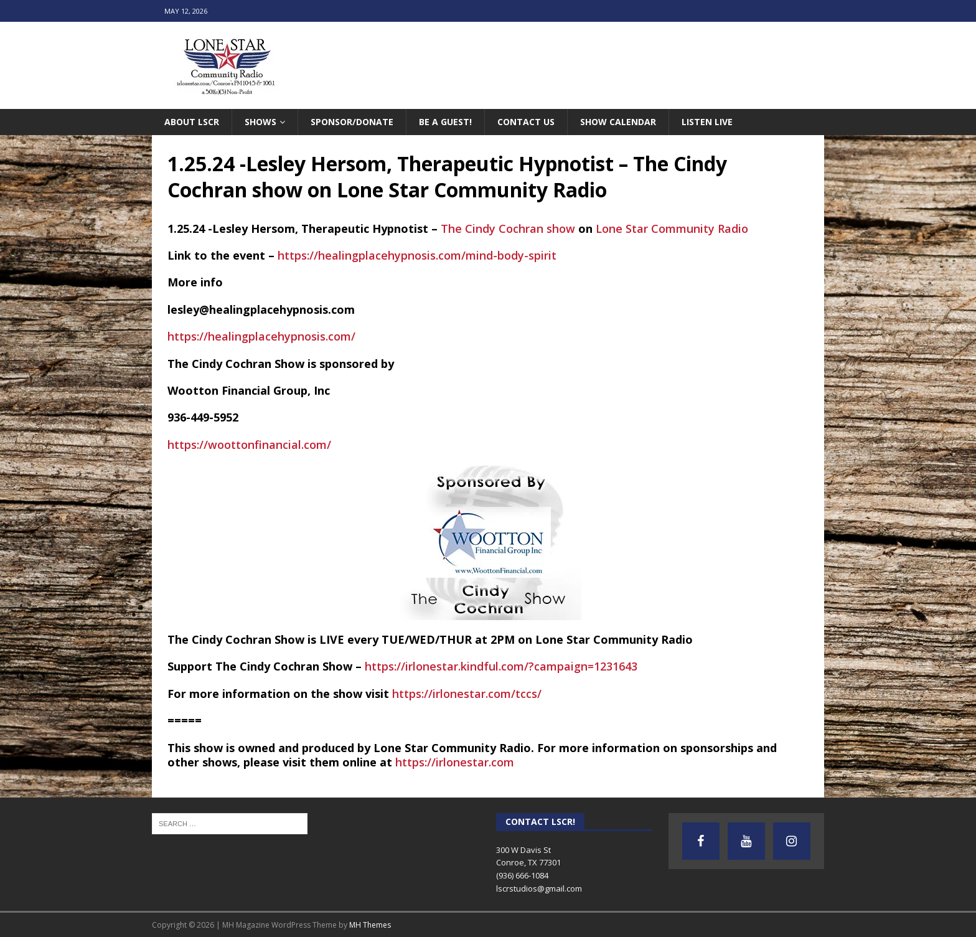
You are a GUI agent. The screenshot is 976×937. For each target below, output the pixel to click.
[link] (508, 228)
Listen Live (707, 122)
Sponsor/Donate (352, 122)
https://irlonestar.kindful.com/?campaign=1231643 (501, 666)
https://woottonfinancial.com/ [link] (249, 444)
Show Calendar (618, 122)
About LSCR (191, 122)
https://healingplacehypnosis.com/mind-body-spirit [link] (417, 255)
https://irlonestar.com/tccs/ (467, 693)
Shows (260, 122)
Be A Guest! (445, 122)
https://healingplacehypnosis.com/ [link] (261, 336)
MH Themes (370, 925)
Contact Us (526, 122)
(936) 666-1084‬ (522, 875)
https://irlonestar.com (454, 762)
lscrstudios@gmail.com (539, 888)
